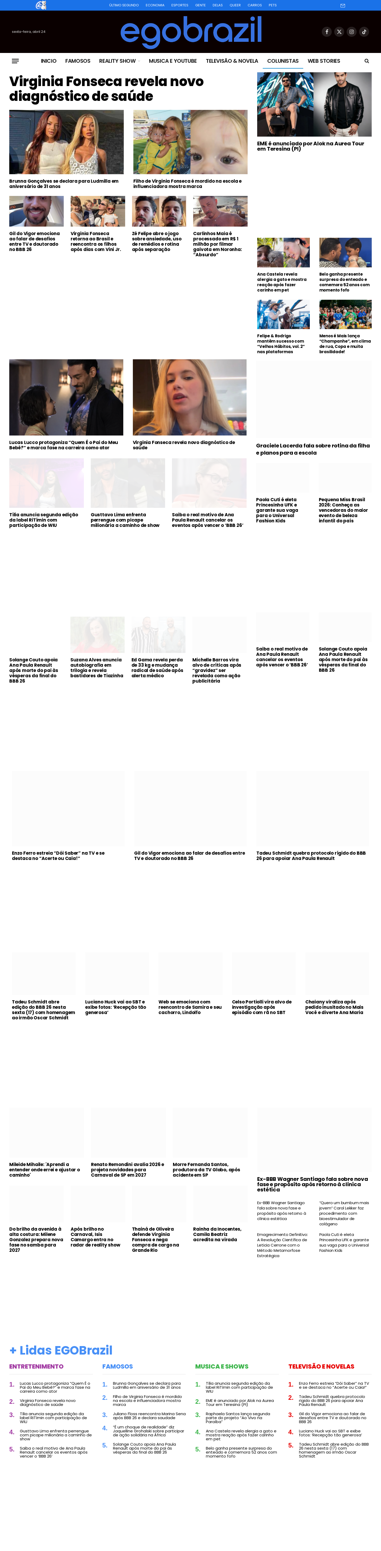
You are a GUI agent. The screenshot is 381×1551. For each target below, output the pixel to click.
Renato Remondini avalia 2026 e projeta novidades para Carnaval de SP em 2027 (127, 1170)
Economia (155, 5)
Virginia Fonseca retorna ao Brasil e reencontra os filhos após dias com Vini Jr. (96, 241)
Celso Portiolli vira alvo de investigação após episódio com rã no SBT (262, 1007)
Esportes (179, 5)
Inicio (49, 61)
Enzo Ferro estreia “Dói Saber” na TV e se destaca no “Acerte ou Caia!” (58, 855)
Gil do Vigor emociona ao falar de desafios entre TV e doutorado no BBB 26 (34, 241)
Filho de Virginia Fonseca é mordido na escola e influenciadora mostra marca (187, 183)
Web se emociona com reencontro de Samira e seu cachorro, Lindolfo (190, 1007)
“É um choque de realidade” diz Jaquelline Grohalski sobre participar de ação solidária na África (148, 1431)
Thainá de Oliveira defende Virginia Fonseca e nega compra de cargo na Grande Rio (155, 1239)
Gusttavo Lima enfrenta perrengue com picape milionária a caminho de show (125, 520)
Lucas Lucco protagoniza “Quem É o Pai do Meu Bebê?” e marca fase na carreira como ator (63, 445)
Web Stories (324, 61)
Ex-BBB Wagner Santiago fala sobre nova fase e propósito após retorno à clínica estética (312, 1184)
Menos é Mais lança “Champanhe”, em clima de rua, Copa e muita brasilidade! (345, 344)
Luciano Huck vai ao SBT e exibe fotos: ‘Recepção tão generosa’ (115, 1007)
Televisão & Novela (232, 61)
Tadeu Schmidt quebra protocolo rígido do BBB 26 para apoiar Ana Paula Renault (311, 855)
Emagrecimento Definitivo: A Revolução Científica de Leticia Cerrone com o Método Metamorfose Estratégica (282, 1245)
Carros (255, 5)
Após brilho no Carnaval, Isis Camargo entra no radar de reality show (95, 1237)
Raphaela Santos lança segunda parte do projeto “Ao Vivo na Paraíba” (238, 1418)
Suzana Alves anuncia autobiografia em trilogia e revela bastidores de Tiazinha (96, 667)
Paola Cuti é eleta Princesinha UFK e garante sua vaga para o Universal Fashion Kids (277, 510)
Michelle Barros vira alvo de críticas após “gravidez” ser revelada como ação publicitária (216, 670)
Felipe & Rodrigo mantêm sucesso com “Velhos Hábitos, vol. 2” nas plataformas (281, 344)
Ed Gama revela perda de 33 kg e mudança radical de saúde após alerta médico (157, 667)
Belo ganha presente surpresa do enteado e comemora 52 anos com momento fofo (344, 282)
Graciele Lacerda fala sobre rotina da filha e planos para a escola (313, 449)
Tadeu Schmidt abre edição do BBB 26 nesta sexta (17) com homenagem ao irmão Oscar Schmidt (43, 1009)
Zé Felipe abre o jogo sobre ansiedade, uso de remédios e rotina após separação (157, 241)
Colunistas (283, 61)
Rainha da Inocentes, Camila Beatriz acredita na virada (217, 1234)
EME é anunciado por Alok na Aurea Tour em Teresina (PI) (310, 146)
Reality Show (117, 61)
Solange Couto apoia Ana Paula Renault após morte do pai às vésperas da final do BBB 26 (33, 670)
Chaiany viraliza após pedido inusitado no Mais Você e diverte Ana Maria (334, 1007)
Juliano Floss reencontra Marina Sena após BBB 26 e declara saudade (149, 1416)
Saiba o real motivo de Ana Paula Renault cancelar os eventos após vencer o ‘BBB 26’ (207, 520)
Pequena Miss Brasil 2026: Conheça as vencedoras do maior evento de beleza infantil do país (343, 510)
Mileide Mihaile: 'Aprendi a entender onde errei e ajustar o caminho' (44, 1170)
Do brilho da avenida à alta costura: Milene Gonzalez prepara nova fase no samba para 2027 (36, 1239)
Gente (200, 5)
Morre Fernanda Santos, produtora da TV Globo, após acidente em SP (206, 1170)
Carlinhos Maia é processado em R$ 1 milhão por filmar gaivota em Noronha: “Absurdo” (217, 244)
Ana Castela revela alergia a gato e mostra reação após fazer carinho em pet (281, 282)
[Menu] (15, 61)
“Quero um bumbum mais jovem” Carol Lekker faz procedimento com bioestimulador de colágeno (344, 1213)
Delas (218, 5)
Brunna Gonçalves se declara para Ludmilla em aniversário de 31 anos (64, 183)
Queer (235, 5)
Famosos (77, 61)
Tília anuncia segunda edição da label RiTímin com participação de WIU (43, 520)
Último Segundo (124, 5)
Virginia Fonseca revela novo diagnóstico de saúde (106, 89)
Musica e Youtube (173, 61)
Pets (273, 5)
